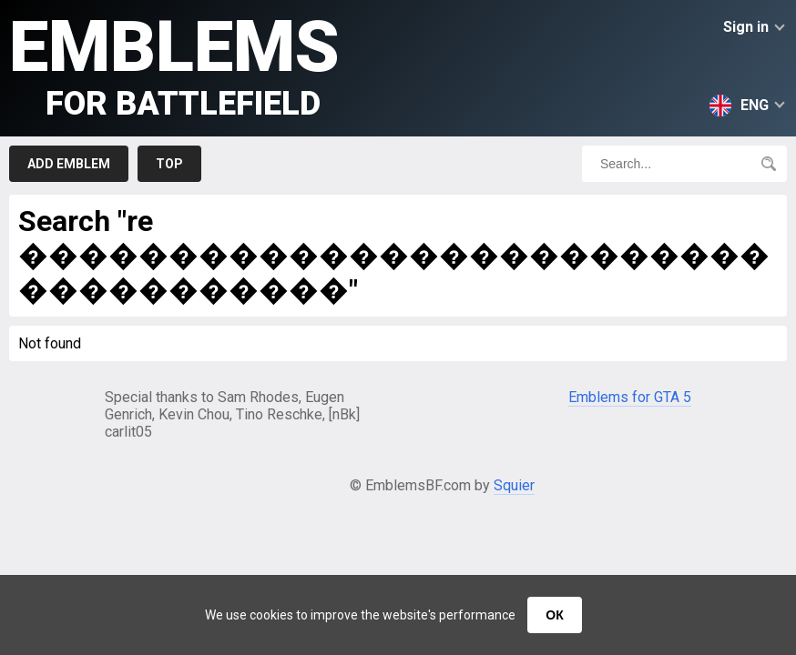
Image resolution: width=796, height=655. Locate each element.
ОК (554, 615)
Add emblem (68, 163)
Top (169, 163)
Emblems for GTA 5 (629, 397)
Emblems (174, 64)
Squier (514, 485)
